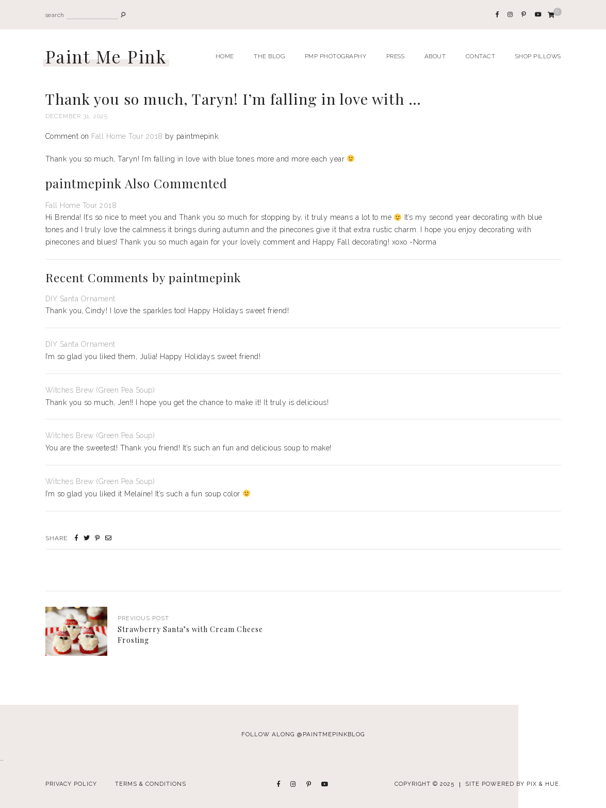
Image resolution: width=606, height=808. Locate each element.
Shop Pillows (538, 56)
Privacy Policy (71, 784)
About (435, 56)
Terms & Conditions (150, 784)
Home (225, 56)
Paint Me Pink (106, 56)
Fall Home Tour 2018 (127, 136)
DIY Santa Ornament (80, 299)
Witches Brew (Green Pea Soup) (100, 390)
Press (395, 56)
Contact (481, 56)
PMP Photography (336, 56)
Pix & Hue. (544, 784)
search (54, 15)
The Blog (269, 56)
